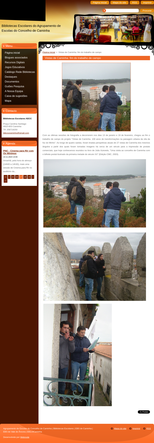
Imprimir (136, 428)
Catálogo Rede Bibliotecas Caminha (20, 72)
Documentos (12, 81)
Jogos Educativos (15, 67)
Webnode (24, 437)
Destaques (11, 76)
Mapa (8, 100)
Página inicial (12, 52)
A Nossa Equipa (14, 91)
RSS (148, 428)
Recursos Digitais (15, 62)
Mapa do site (120, 428)
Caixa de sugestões (16, 96)
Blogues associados (16, 57)
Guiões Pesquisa (14, 86)
